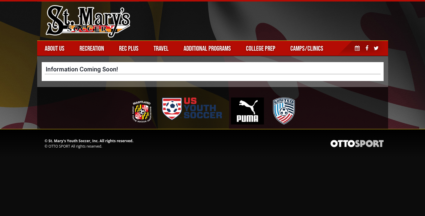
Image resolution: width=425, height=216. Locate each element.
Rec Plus (129, 48)
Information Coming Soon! (82, 69)
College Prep (260, 48)
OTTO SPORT (59, 146)
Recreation (91, 48)
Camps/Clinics (306, 48)
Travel (161, 48)
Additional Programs (207, 48)
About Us (54, 48)
